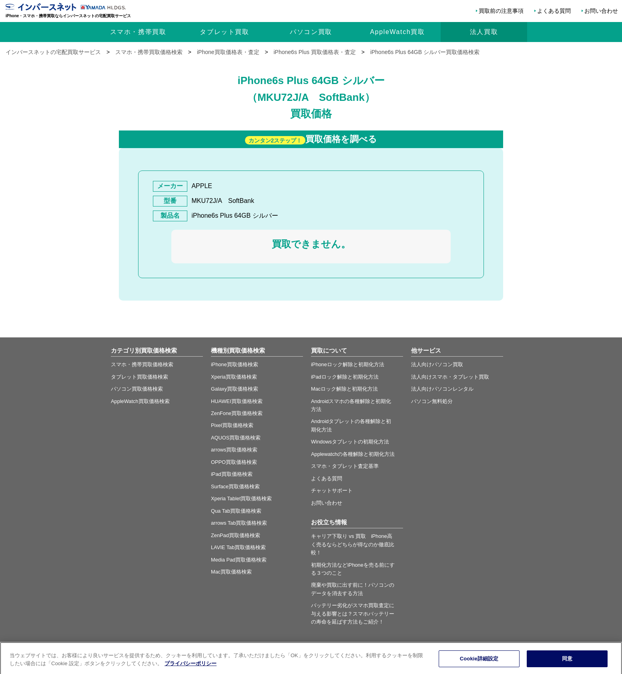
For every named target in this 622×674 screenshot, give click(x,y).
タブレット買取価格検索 (139, 377)
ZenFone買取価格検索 (237, 413)
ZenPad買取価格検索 (235, 535)
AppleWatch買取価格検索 (140, 401)
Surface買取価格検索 (235, 486)
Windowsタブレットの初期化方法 (350, 442)
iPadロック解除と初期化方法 (345, 377)
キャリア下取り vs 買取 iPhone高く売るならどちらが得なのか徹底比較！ (352, 544)
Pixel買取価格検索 (232, 425)
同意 (567, 665)
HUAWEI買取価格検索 (237, 401)
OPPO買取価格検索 (234, 462)
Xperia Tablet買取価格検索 (241, 498)
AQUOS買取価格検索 (236, 438)
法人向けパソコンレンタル (442, 389)
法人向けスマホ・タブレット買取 (450, 377)
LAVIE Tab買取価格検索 (238, 547)
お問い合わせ (601, 11)
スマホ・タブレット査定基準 (345, 466)
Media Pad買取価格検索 (239, 560)
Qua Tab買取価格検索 (236, 511)
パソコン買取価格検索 (137, 389)
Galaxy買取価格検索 (234, 389)
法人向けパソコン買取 (437, 364)
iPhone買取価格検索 (234, 364)
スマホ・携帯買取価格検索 (142, 364)
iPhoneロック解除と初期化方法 (347, 364)
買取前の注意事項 (501, 11)
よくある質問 (554, 11)
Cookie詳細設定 (479, 665)
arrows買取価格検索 (234, 450)
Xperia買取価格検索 (234, 377)
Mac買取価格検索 (231, 572)
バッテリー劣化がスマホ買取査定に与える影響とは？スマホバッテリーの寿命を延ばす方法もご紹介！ (352, 613)
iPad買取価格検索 (232, 474)
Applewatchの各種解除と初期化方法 (353, 454)
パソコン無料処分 (432, 401)
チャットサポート (332, 490)
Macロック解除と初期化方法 (344, 389)
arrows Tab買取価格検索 (239, 523)
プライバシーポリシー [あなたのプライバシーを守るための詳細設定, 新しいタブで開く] (191, 669)
